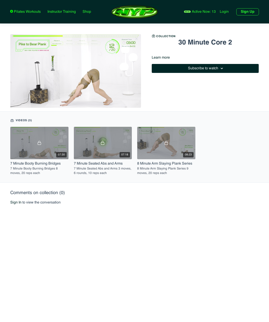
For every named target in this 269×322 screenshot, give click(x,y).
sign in (15, 202)
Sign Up (247, 12)
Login (224, 12)
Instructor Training (61, 12)
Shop (87, 12)
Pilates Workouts (27, 12)
